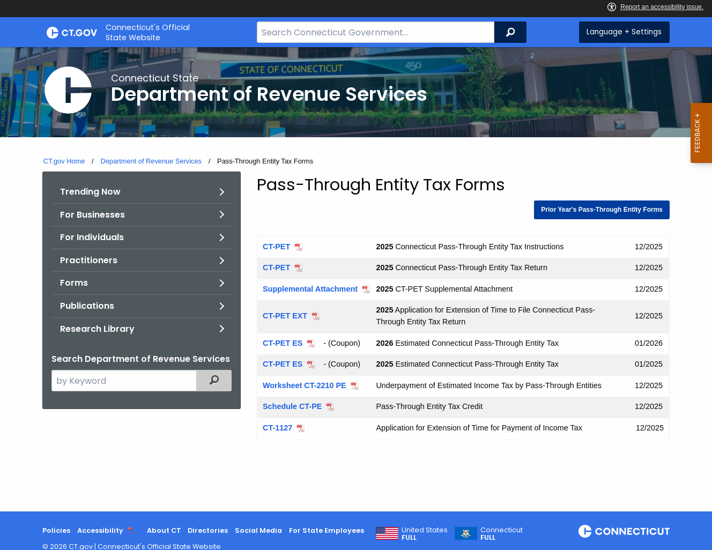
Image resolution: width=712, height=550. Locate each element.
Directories (208, 530)
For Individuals (92, 237)
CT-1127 (277, 427)
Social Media (258, 530)
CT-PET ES (282, 343)
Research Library (97, 329)
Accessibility (100, 530)
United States (425, 533)
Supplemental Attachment (310, 289)
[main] (356, 279)
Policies (56, 530)
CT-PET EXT (285, 315)
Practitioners (88, 260)
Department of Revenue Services (151, 161)
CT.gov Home (64, 161)
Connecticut (501, 533)
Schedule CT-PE (292, 406)
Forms (74, 283)
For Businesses (92, 215)
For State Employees (326, 530)
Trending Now (90, 191)
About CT (164, 530)
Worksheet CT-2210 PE (304, 385)
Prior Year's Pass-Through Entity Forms (602, 209)
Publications (87, 306)
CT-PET (276, 246)
